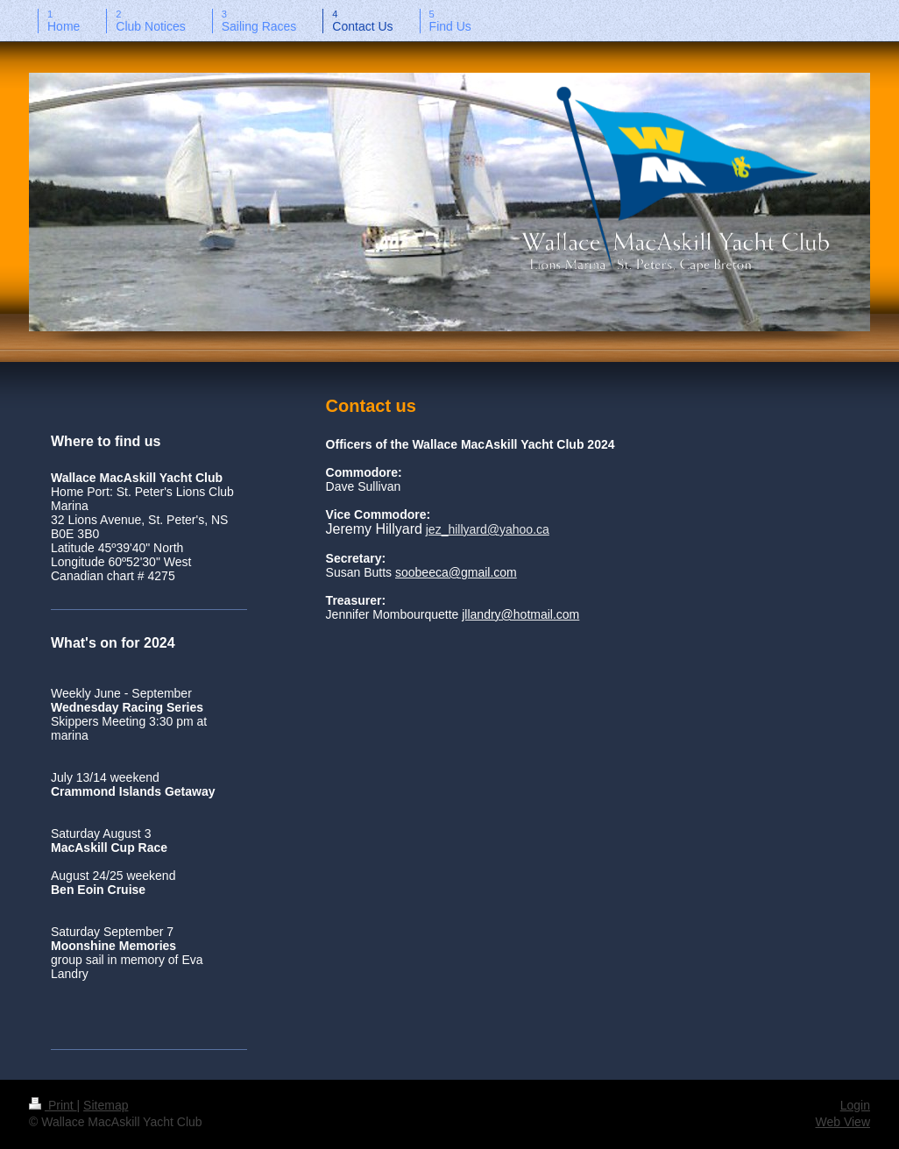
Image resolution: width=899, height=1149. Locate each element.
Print (53, 1105)
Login (855, 1105)
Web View (842, 1122)
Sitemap (105, 1105)
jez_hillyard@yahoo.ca (487, 529)
